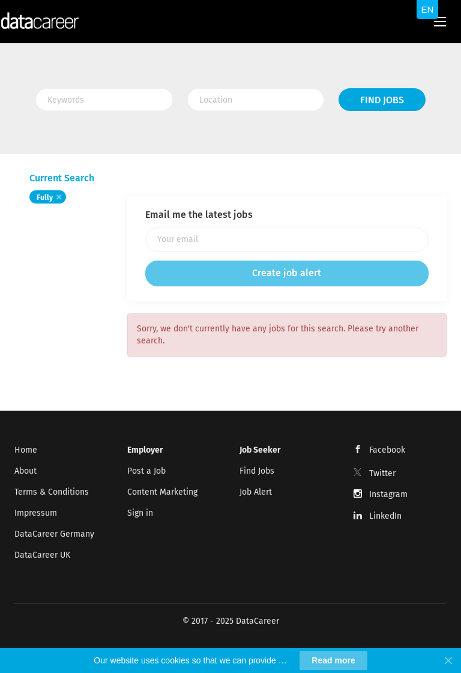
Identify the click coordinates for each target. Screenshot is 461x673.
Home (25, 450)
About (25, 471)
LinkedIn (385, 516)
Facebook (387, 450)
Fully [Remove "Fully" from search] (45, 197)
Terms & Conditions (51, 492)
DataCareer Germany (54, 534)
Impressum (35, 513)
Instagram (388, 494)
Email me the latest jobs (199, 214)
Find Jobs (382, 100)
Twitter (382, 473)
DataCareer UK (42, 555)
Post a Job (146, 471)
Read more (333, 660)
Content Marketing (162, 492)
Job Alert (256, 492)
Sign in (140, 513)
